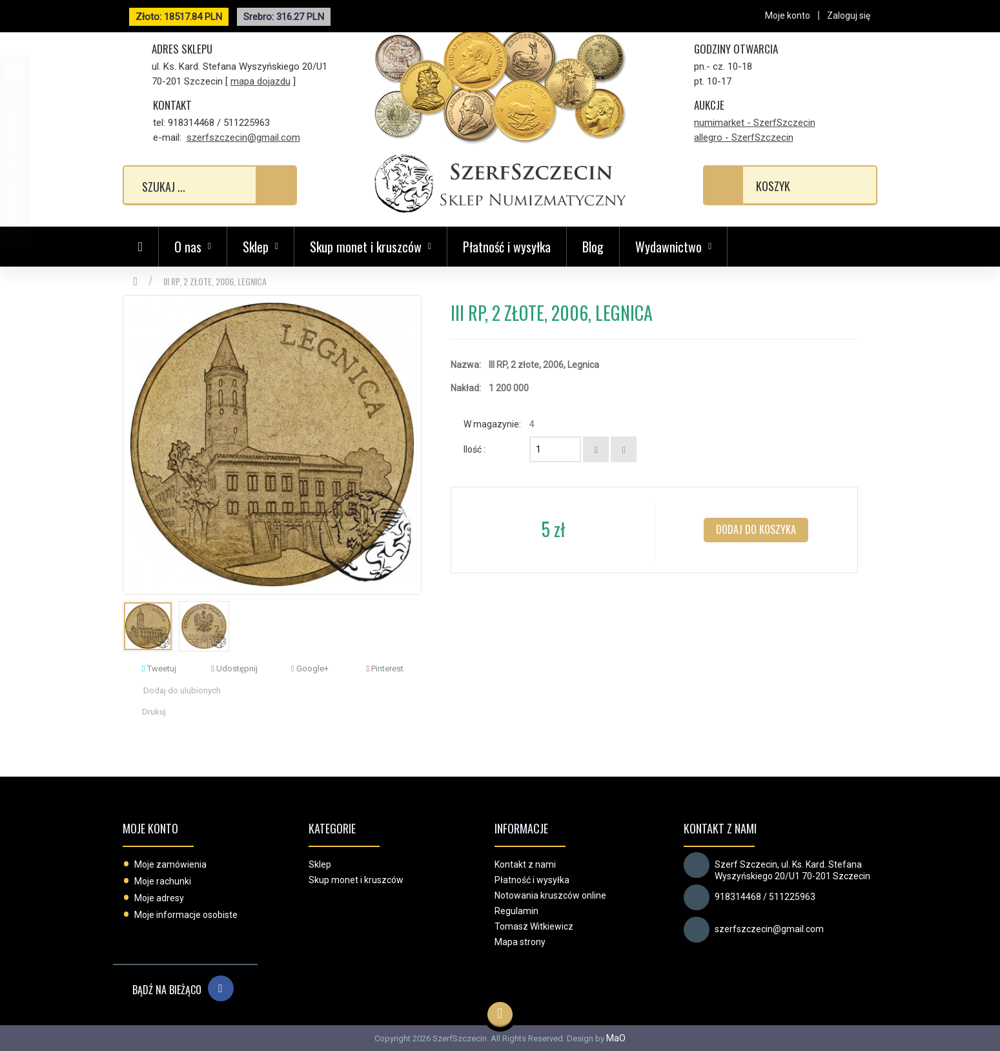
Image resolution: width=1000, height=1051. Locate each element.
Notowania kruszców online (550, 895)
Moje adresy (159, 898)
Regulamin (516, 911)
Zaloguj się (848, 15)
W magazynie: (492, 424)
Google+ (310, 668)
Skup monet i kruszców (356, 880)
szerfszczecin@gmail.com (243, 137)
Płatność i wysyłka (507, 246)
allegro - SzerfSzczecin (743, 137)
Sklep (320, 864)
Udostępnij (234, 668)
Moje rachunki (162, 881)
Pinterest (385, 668)
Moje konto (150, 828)
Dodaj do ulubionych (182, 690)
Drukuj (154, 712)
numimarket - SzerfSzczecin (754, 122)
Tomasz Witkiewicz (534, 926)
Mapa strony (520, 942)
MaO (616, 1038)
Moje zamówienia (170, 864)
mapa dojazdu (260, 81)
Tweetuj (159, 668)
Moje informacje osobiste (186, 915)
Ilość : (474, 449)
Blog (593, 246)
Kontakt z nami (525, 864)
